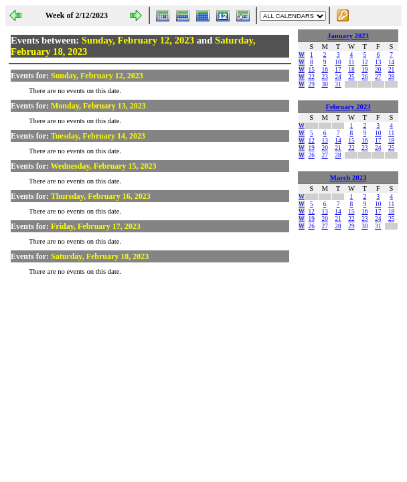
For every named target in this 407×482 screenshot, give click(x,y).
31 (338, 84)
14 (391, 62)
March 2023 (348, 177)
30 (324, 84)
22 (312, 77)
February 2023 (347, 106)
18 (351, 69)
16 (324, 69)
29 (312, 84)
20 (378, 69)
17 (338, 69)
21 (391, 69)
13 (378, 62)
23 (324, 77)
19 (364, 69)
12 (364, 62)
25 (351, 77)
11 (351, 62)
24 (338, 77)
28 (391, 77)
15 (312, 69)
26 (364, 77)
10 (338, 62)
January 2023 (348, 35)
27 (378, 77)
